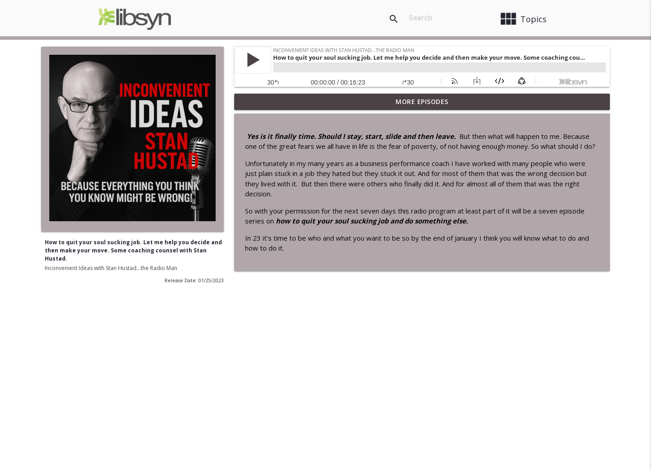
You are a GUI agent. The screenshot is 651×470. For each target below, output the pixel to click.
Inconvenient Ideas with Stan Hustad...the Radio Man (111, 268)
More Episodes (422, 101)
